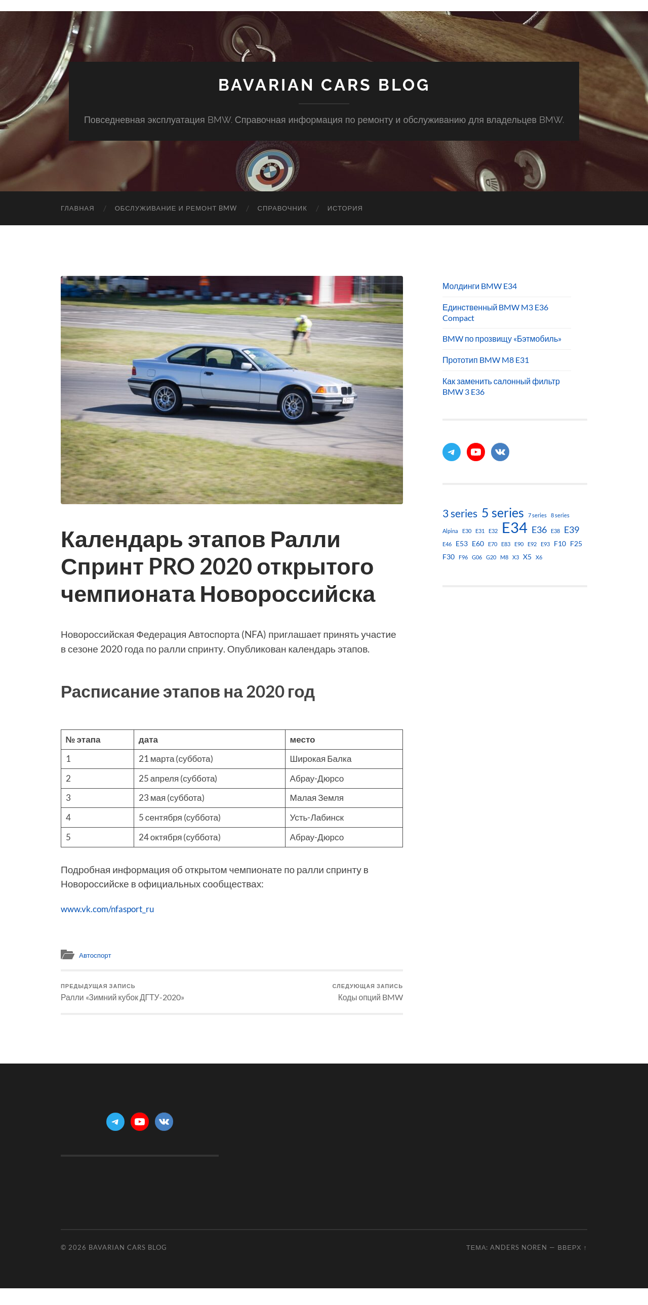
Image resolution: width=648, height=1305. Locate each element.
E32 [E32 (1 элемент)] (493, 530)
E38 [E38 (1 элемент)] (555, 530)
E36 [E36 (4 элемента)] (539, 529)
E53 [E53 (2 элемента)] (462, 543)
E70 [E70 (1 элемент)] (492, 544)
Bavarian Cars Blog (324, 84)
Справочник (282, 208)
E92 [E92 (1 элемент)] (532, 544)
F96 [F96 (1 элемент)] (463, 557)
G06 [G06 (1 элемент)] (477, 557)
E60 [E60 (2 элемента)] (478, 543)
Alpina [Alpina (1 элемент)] (450, 530)
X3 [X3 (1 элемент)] (515, 557)
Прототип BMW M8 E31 (485, 359)
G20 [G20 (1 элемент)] (491, 557)
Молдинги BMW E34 (479, 286)
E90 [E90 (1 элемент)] (518, 544)
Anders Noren (518, 1253)
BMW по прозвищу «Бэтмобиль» (501, 338)
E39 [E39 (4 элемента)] (571, 529)
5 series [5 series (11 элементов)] (502, 513)
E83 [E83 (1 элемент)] (505, 544)
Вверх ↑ (572, 1253)
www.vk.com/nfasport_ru (114, 908)
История (345, 208)
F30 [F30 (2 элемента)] (448, 556)
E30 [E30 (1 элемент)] (466, 530)
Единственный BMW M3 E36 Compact (495, 312)
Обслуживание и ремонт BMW (176, 208)
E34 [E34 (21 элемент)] (515, 527)
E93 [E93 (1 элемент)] (545, 544)
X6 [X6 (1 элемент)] (539, 557)
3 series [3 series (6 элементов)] (459, 513)
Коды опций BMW (365, 994)
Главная (78, 208)
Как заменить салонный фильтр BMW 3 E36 (501, 386)
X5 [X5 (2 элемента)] (527, 556)
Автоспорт (97, 954)
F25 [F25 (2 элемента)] (576, 543)
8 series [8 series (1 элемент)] (560, 515)
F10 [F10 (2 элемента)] (560, 543)
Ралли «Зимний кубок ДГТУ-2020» (128, 994)
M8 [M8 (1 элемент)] (504, 557)
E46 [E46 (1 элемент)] (447, 544)
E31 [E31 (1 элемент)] (479, 530)
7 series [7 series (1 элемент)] (537, 515)
